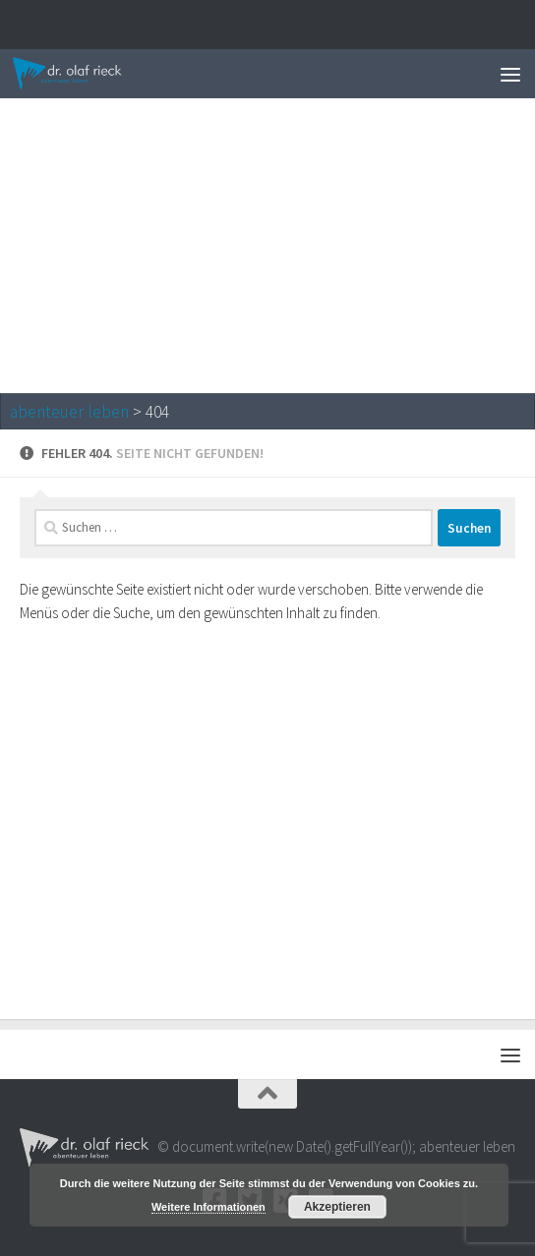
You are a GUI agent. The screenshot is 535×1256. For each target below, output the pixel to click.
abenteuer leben (69, 412)
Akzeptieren (337, 1207)
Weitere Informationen (208, 1207)
